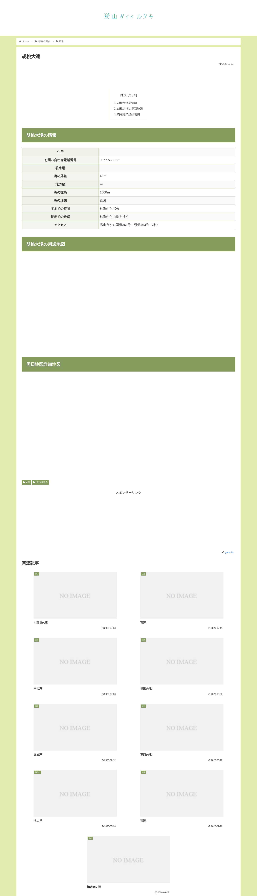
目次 (123, 95)
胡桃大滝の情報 (127, 103)
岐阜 (26, 483)
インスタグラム (207, 884)
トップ (165, 884)
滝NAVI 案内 (40, 483)
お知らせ (178, 884)
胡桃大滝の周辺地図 (130, 109)
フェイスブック (228, 884)
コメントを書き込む (128, 859)
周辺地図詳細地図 (128, 114)
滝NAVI (191, 884)
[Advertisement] (128, 76)
